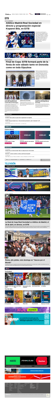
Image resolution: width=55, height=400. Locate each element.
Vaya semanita (6, 386)
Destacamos (11, 166)
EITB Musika (10, 387)
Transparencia (36, 394)
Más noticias (8, 114)
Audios (25, 385)
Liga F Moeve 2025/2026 (20, 385)
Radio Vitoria (10, 385)
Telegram (37, 386)
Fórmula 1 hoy (19, 387)
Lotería (31, 386)
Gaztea (10, 386)
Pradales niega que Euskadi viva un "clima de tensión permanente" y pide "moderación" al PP (22, 120)
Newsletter (37, 383)
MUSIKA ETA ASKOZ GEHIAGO (41, 366)
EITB (7, 18)
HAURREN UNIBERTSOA (11, 366)
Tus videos (43, 160)
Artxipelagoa (10, 390)
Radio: (10, 383)
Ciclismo (18, 390)
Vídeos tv (6, 385)
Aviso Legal (21, 394)
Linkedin (37, 387)
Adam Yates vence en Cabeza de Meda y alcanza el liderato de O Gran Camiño (19, 156)
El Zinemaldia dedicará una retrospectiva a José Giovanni (15, 123)
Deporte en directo (20, 392)
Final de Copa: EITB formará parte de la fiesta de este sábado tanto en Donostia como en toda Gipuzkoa (27, 65)
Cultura (15, 386)
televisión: (6, 383)
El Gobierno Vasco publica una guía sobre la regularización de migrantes (18, 117)
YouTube (37, 388)
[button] (49, 135)
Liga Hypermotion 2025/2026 (21, 386)
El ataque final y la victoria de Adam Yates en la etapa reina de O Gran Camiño (19, 150)
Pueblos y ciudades (33, 387)
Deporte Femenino (20, 388)
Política (15, 385)
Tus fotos (43, 159)
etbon (10, 180)
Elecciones (31, 385)
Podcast (10, 389)
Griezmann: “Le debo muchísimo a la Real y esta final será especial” (17, 153)
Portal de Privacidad (17, 394)
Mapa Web (42, 394)
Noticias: (15, 383)
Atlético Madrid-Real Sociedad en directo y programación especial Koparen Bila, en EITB (24, 26)
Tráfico (31, 384)
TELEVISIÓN (10, 163)
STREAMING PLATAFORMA (26, 366)
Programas (10, 388)
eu (48, 14)
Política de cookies (25, 394)
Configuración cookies (31, 394)
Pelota (18, 389)
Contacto (39, 394)
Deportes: (19, 383)
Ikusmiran (15, 387)
